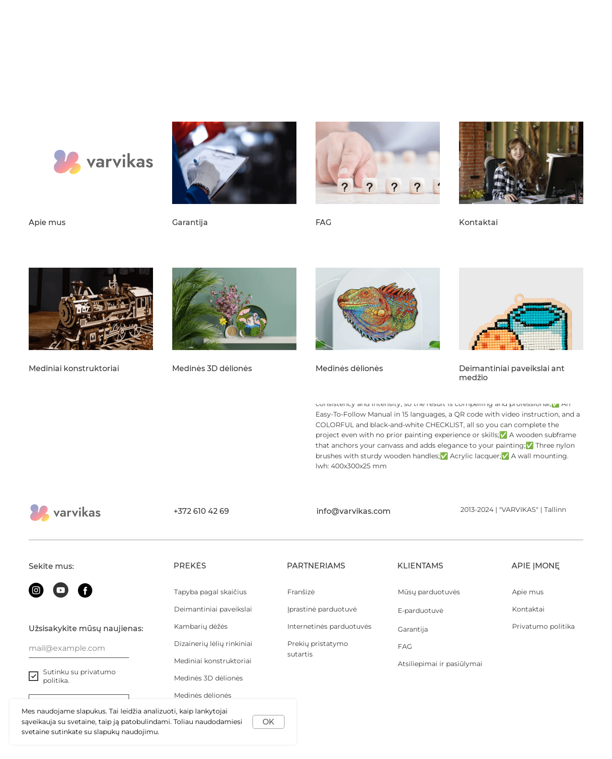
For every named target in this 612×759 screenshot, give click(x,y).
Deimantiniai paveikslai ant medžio (512, 373)
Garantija (190, 222)
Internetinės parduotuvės (329, 626)
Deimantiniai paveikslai (213, 609)
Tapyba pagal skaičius (210, 592)
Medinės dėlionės (349, 368)
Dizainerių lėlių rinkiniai (213, 643)
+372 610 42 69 (201, 511)
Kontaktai (478, 222)
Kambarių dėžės (201, 626)
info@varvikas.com (354, 511)
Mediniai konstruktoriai (74, 368)
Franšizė (301, 592)
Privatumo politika (543, 626)
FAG (323, 222)
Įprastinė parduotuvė (322, 609)
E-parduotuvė (420, 610)
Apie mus (47, 222)
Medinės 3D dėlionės (212, 368)
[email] (79, 648)
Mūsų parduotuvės (429, 592)
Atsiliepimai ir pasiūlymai (440, 663)
